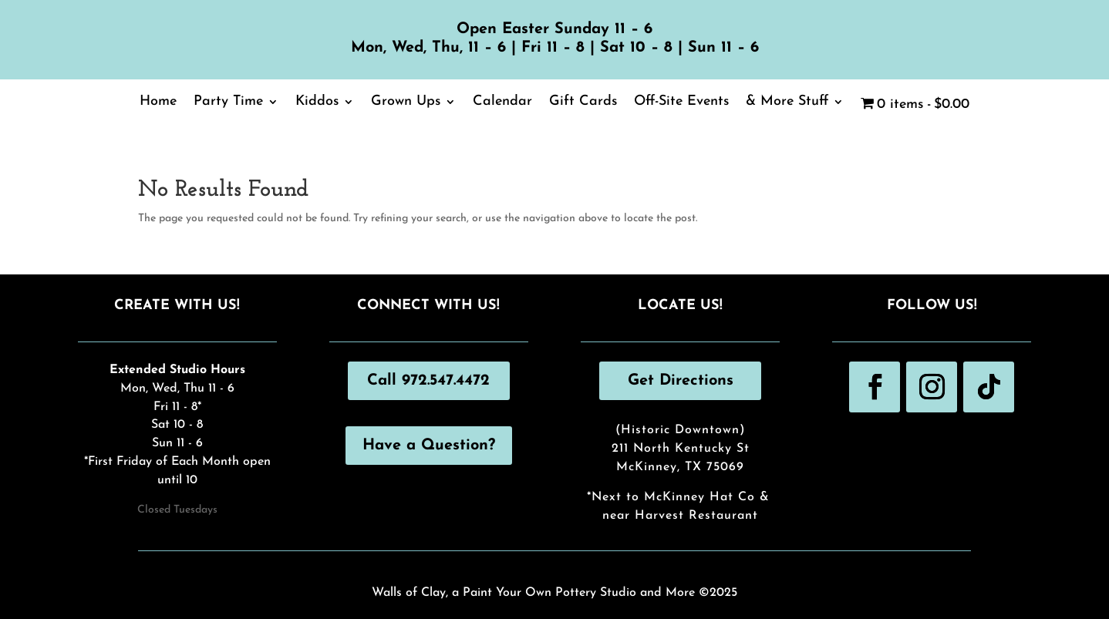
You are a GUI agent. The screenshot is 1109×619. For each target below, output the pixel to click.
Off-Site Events (681, 102)
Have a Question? (428, 445)
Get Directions (680, 381)
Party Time (228, 102)
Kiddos (317, 102)
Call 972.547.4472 (428, 381)
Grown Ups (405, 102)
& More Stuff (787, 102)
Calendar (502, 102)
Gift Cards (583, 102)
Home (158, 102)
